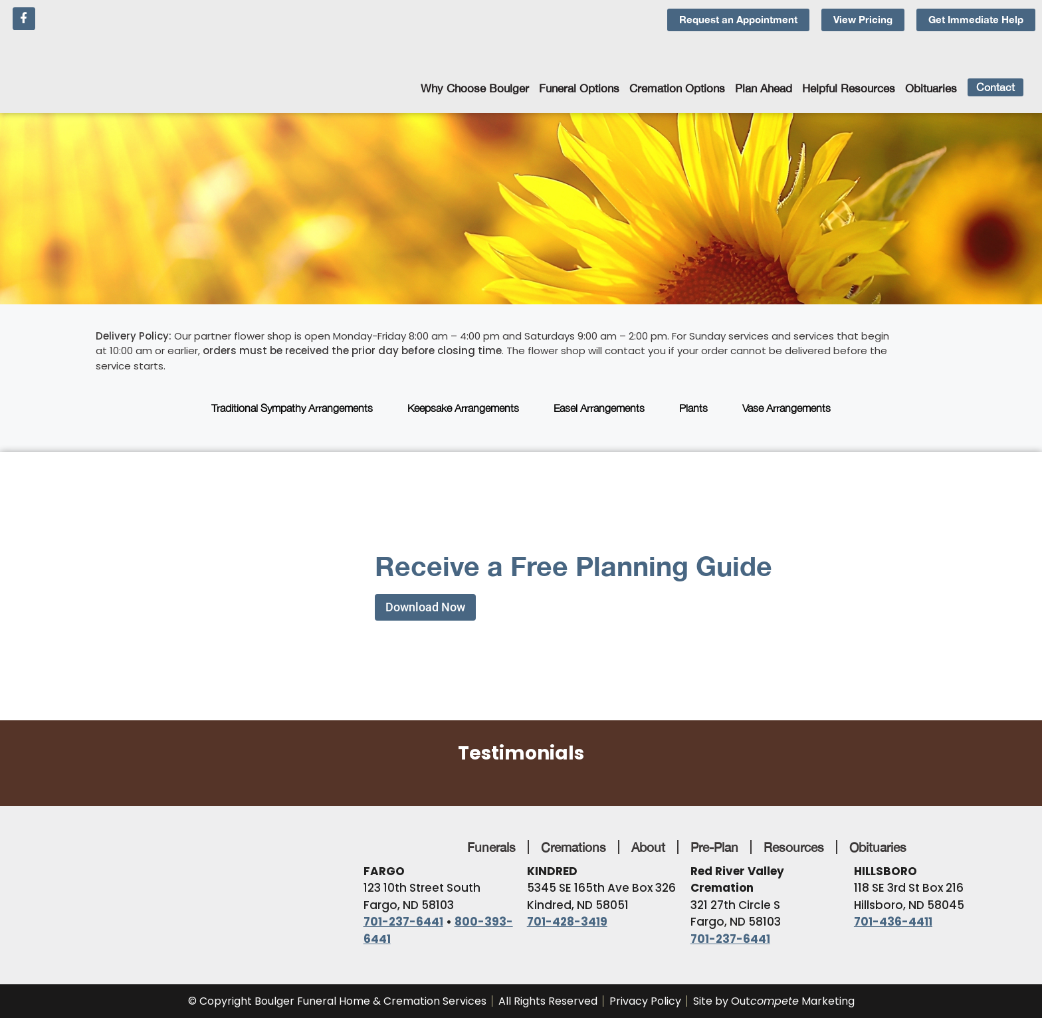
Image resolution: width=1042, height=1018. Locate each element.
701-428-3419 (567, 922)
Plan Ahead (763, 88)
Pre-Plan (714, 847)
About (648, 847)
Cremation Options (677, 88)
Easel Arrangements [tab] (599, 408)
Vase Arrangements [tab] (786, 408)
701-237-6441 (403, 922)
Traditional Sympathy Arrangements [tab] (292, 408)
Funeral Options (579, 88)
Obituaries (931, 88)
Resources (794, 847)
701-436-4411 (893, 922)
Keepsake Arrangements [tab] (463, 408)
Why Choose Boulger (475, 88)
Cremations (573, 847)
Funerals (491, 847)
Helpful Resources (848, 88)
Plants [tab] (693, 408)
